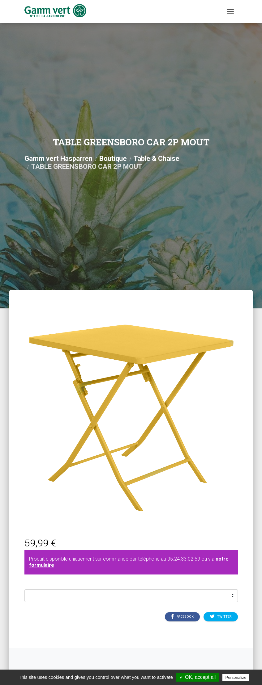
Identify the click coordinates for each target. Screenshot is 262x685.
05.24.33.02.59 (183, 559)
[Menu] (230, 11)
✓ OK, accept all (197, 677)
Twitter (221, 616)
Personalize (236, 677)
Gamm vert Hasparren (58, 158)
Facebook (182, 616)
